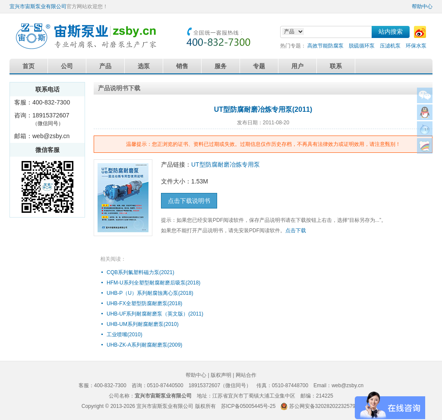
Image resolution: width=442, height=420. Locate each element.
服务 (221, 66)
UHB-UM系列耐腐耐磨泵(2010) (143, 324)
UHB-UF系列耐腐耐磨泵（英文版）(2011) (155, 314)
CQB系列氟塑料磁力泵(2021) (140, 272)
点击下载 (295, 230)
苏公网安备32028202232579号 (324, 406)
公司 (67, 66)
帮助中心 (422, 6)
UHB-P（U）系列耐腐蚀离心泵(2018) (150, 293)
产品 (105, 66)
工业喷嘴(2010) (124, 335)
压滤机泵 (390, 46)
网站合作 (246, 375)
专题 (259, 66)
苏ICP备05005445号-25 (248, 406)
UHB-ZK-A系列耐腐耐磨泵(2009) (144, 345)
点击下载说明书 (189, 200)
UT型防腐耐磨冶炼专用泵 (225, 164)
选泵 (144, 66)
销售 (182, 66)
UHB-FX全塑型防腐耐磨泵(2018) (144, 303)
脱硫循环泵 (362, 46)
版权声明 (221, 375)
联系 (336, 66)
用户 (297, 66)
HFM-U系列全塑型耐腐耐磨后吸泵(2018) (153, 283)
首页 (28, 66)
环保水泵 (416, 46)
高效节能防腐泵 (325, 46)
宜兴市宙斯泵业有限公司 (37, 6)
